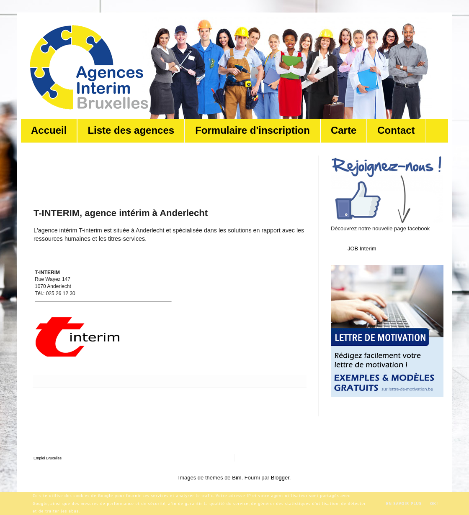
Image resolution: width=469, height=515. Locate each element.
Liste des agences (131, 130)
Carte (343, 130)
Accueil (49, 130)
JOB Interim (362, 248)
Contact (396, 130)
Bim (236, 477)
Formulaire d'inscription (252, 130)
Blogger (280, 477)
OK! (434, 503)
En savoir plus (404, 503)
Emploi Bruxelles (48, 458)
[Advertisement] (186, 174)
